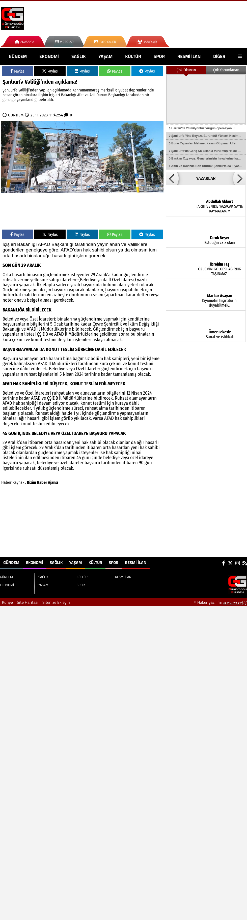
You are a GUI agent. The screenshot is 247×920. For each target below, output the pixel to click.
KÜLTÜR (133, 56)
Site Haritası (27, 602)
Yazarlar (147, 41)
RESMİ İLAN (189, 56)
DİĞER (219, 56)
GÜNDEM (18, 56)
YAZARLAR (205, 178)
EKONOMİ (49, 56)
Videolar (64, 41)
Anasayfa (24, 41)
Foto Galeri (105, 41)
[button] (172, 178)
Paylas (17, 71)
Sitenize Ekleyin (56, 602)
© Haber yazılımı (220, 602)
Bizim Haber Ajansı (42, 482)
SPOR (159, 56)
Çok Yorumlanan (226, 70)
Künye (7, 602)
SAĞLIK (78, 56)
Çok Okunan (186, 70)
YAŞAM (105, 56)
